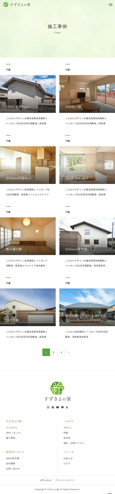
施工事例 (10, 438)
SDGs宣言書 (12, 458)
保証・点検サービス (74, 443)
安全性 (67, 438)
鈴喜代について (15, 452)
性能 (66, 433)
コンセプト (12, 427)
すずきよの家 (14, 421)
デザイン (68, 427)
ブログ (67, 463)
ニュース (69, 452)
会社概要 (10, 463)
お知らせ (68, 458)
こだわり (69, 421)
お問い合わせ (13, 468)
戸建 (8, 70)
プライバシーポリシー (65, 480)
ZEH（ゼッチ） (14, 433)
